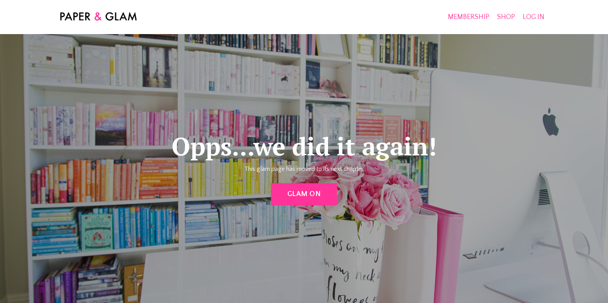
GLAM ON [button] (304, 194)
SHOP (506, 17)
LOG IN (533, 17)
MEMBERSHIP (468, 17)
